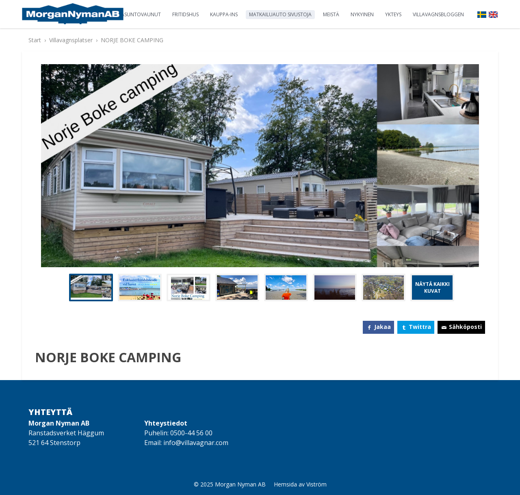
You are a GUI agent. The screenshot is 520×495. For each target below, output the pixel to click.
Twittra (420, 327)
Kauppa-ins (224, 14)
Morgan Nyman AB (240, 484)
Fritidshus (185, 14)
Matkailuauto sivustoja (280, 14)
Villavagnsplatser (71, 40)
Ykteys (393, 14)
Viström (316, 484)
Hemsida (285, 484)
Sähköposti (465, 327)
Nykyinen (362, 14)
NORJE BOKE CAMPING (132, 40)
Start (34, 40)
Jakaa (382, 327)
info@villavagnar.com (195, 442)
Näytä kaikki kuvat (432, 287)
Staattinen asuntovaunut (126, 14)
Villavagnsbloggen (438, 14)
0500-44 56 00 (191, 432)
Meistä (331, 14)
